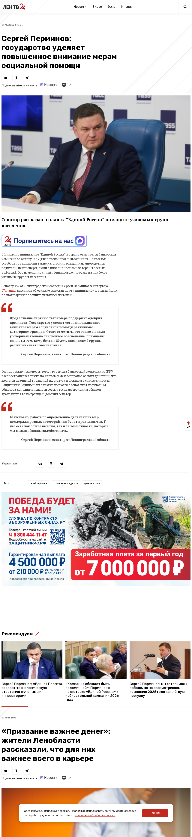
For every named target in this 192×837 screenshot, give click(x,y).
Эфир (111, 6)
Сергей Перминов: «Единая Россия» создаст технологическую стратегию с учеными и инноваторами (32, 690)
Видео (97, 6)
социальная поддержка (66, 483)
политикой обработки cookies (95, 815)
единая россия (92, 483)
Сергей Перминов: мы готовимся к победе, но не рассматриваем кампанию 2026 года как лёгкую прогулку (158, 690)
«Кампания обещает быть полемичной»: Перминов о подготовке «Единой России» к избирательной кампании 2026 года (92, 692)
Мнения (127, 6)
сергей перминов (38, 483)
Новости (80, 6)
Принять (154, 812)
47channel (9, 290)
